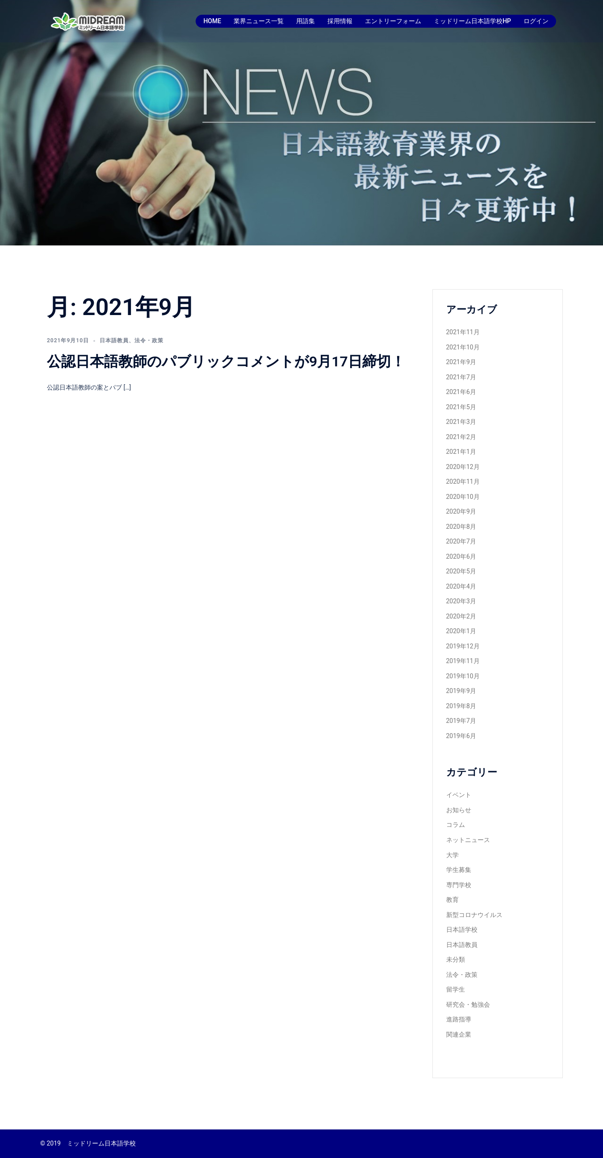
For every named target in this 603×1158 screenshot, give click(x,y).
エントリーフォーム (393, 21)
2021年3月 (461, 421)
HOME (212, 21)
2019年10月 (463, 676)
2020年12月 (463, 466)
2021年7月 (461, 377)
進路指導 (458, 1019)
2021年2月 (461, 436)
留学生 (455, 989)
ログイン (536, 21)
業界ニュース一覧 (259, 21)
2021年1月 (461, 451)
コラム (455, 824)
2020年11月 (463, 481)
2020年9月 (461, 511)
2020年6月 (461, 556)
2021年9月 (461, 361)
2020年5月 (461, 571)
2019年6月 (461, 735)
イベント (458, 794)
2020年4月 (461, 586)
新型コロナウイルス (474, 914)
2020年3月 (461, 601)
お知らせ (458, 810)
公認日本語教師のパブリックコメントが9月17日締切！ (226, 361)
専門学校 (458, 884)
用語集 (305, 21)
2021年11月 (463, 332)
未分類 (455, 959)
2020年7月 (461, 541)
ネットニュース (468, 839)
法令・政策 (148, 340)
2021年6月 (461, 391)
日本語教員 (114, 340)
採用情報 (339, 21)
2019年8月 (461, 706)
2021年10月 (463, 347)
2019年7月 (461, 720)
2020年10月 (463, 496)
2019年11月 (463, 660)
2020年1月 (461, 631)
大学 (452, 855)
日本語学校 (461, 929)
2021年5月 (461, 407)
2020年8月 (461, 526)
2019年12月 (463, 646)
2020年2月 (461, 616)
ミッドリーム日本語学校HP (472, 21)
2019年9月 (461, 690)
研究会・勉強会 (468, 1004)
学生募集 (458, 869)
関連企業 (458, 1034)
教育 (452, 899)
